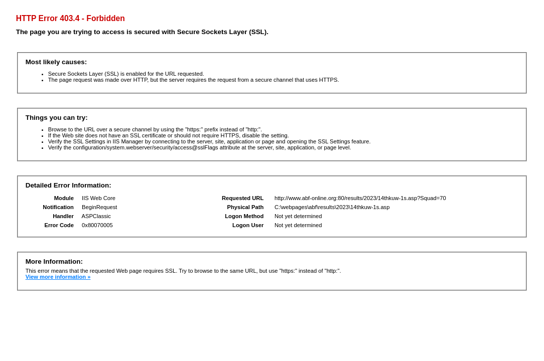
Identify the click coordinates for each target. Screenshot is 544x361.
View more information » (58, 277)
